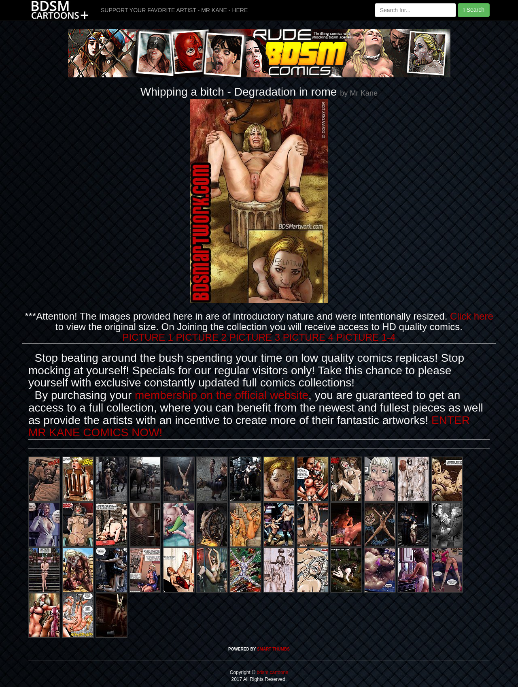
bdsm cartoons (271, 672)
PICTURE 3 (254, 337)
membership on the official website (221, 395)
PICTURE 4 (308, 337)
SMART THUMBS (273, 649)
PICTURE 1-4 (366, 337)
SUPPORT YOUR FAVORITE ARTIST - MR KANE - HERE (174, 10)
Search (473, 9)
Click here (471, 316)
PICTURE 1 (148, 337)
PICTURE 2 (201, 337)
